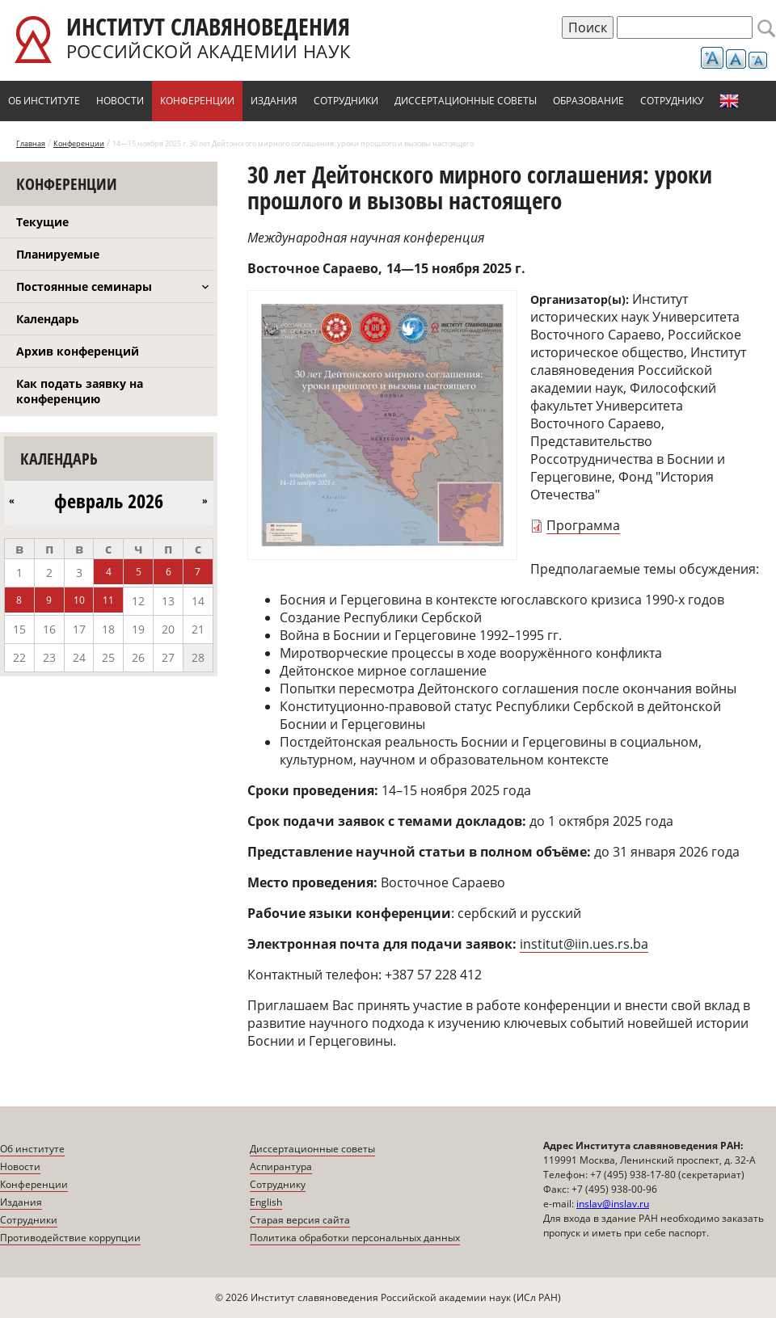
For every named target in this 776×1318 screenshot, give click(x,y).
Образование (588, 100)
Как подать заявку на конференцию (79, 391)
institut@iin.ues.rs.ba (584, 944)
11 (108, 600)
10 (79, 600)
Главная (30, 143)
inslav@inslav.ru (612, 1204)
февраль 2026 (108, 501)
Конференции (197, 100)
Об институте (44, 100)
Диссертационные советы (465, 100)
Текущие (42, 221)
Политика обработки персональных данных (355, 1237)
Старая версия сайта (300, 1220)
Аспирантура (281, 1166)
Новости (120, 100)
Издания (274, 100)
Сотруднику (671, 100)
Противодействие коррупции (70, 1237)
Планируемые (57, 254)
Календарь (47, 318)
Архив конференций (77, 351)
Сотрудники (346, 100)
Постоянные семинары (84, 286)
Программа (583, 525)
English (729, 101)
